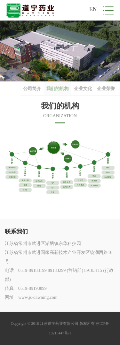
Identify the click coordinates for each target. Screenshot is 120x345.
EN (93, 9)
